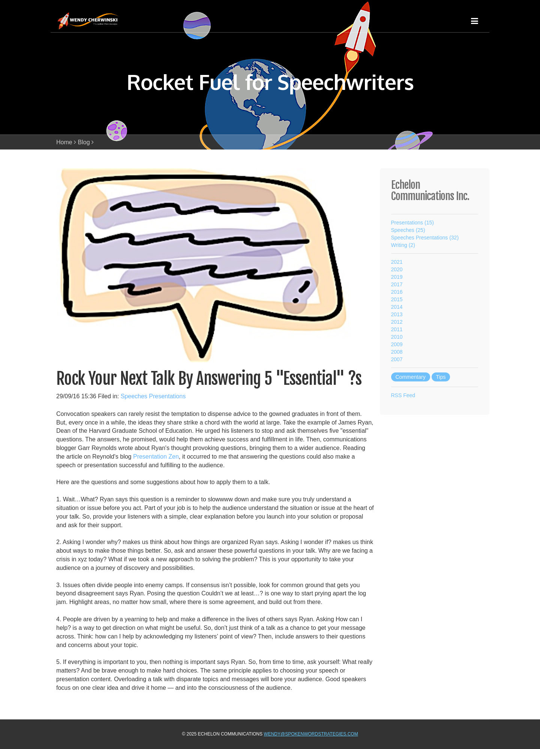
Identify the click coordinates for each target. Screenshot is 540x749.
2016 (397, 292)
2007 (397, 359)
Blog (84, 142)
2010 (397, 337)
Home (64, 142)
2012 (397, 322)
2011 (397, 329)
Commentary (411, 377)
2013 (397, 314)
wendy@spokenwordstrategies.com (311, 734)
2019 (397, 277)
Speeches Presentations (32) (425, 238)
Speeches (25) (408, 230)
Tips (441, 377)
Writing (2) (403, 245)
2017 (397, 284)
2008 (397, 352)
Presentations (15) (412, 223)
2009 (397, 344)
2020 (397, 269)
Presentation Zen (156, 456)
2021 (397, 262)
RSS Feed (403, 395)
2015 (397, 299)
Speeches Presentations (153, 396)
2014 (397, 307)
